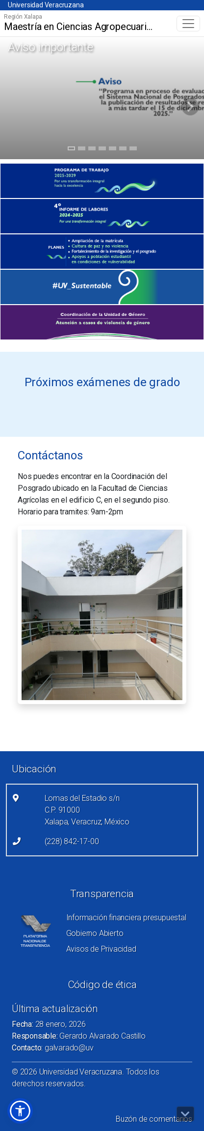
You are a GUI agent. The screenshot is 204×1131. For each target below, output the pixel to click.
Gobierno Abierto (95, 933)
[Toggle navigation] (188, 23)
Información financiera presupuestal (126, 917)
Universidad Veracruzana (45, 5)
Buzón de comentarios (154, 1119)
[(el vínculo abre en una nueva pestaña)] (102, 181)
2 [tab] (81, 149)
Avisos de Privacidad (101, 949)
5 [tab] (112, 149)
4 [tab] (102, 149)
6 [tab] (123, 149)
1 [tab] (71, 149)
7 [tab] (133, 149)
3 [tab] (92, 149)
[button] (20, 1111)
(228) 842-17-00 (72, 841)
